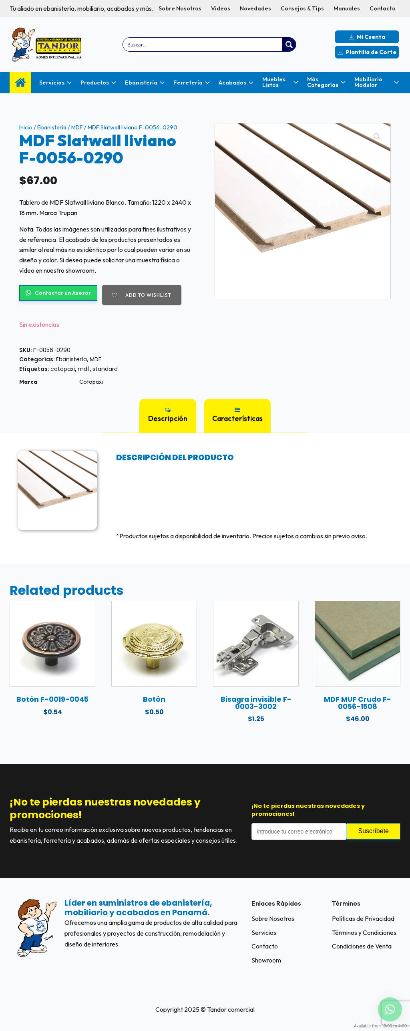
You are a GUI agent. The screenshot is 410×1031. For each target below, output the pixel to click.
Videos (220, 8)
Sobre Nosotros (180, 8)
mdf (84, 369)
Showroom (266, 960)
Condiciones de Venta (362, 946)
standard (105, 369)
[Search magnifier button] (289, 44)
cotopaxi (62, 369)
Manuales (347, 8)
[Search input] (203, 44)
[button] (377, 136)
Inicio (25, 127)
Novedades (255, 8)
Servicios (263, 932)
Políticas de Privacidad (363, 918)
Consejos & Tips (302, 8)
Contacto (383, 8)
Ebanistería (51, 127)
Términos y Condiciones (364, 932)
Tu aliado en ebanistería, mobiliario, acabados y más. (81, 8)
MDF (77, 127)
